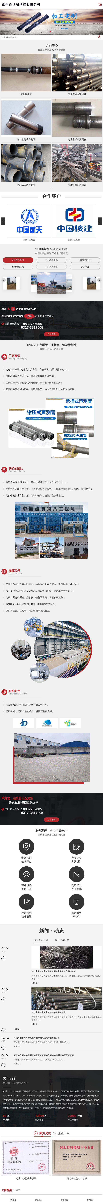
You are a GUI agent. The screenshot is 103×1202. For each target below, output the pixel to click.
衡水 (78, 1192)
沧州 (64, 1192)
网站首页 (13, 1198)
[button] (50, 31)
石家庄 (4, 1192)
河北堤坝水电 (51, 270)
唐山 (12, 1192)
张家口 (50, 1192)
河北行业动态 (62, 945)
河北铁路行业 (85, 270)
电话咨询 (90, 1198)
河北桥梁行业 (18, 270)
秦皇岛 (20, 1192)
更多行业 (85, 277)
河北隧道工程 (18, 277)
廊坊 (71, 1192)
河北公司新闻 (41, 945)
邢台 (35, 1192)
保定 (42, 1192)
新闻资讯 (64, 1198)
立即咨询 (51, 365)
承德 (58, 1192)
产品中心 (39, 1198)
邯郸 (28, 1192)
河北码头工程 (51, 277)
